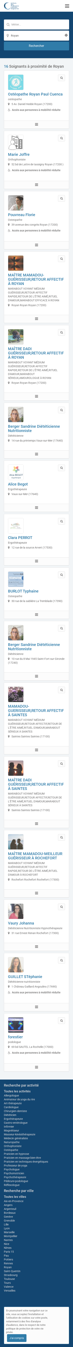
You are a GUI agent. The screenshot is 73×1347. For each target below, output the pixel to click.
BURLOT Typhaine (23, 591)
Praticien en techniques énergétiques (26, 1161)
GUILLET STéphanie (25, 976)
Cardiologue (11, 1107)
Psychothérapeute (15, 1177)
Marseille (9, 1232)
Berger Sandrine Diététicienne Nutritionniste (34, 428)
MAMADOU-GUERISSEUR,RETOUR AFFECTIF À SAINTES (36, 710)
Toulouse (9, 1278)
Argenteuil (10, 1208)
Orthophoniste (13, 1146)
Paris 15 (9, 1251)
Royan (8, 1267)
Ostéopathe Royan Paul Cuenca (35, 94)
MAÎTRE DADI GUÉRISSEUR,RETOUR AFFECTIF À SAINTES (36, 784)
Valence (8, 1286)
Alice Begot (18, 484)
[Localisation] (36, 36)
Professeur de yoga (15, 1165)
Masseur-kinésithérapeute (19, 1134)
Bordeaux (10, 1212)
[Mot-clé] (36, 24)
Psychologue (11, 1169)
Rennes (8, 1263)
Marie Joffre (19, 154)
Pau (6, 1255)
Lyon (7, 1228)
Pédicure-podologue (16, 1181)
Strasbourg (11, 1275)
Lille (6, 1224)
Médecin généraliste (16, 1138)
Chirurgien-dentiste (15, 1111)
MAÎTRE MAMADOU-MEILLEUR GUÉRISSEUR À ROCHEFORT (35, 855)
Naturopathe (11, 1142)
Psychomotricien (14, 1173)
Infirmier (9, 1126)
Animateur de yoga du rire (19, 1099)
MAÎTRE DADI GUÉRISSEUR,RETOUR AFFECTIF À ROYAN (36, 353)
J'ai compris (17, 1338)
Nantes (8, 1240)
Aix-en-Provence (13, 1201)
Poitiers (8, 1259)
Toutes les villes (15, 1197)
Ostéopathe (11, 1150)
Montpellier (10, 1236)
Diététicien (10, 1115)
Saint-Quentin (12, 1271)
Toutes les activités (17, 1091)
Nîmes (7, 1247)
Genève (8, 1216)
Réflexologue (11, 1185)
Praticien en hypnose (16, 1153)
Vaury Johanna (21, 923)
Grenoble (9, 1220)
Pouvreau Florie (21, 214)
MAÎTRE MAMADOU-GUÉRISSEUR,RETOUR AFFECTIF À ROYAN (36, 279)
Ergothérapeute (13, 1118)
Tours (7, 1282)
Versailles (9, 1290)
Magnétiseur (11, 1130)
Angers (8, 1205)
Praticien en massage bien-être (22, 1157)
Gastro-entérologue (15, 1122)
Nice (6, 1243)
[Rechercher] (36, 46)
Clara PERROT (20, 537)
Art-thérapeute (13, 1103)
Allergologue (11, 1095)
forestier (15, 1037)
